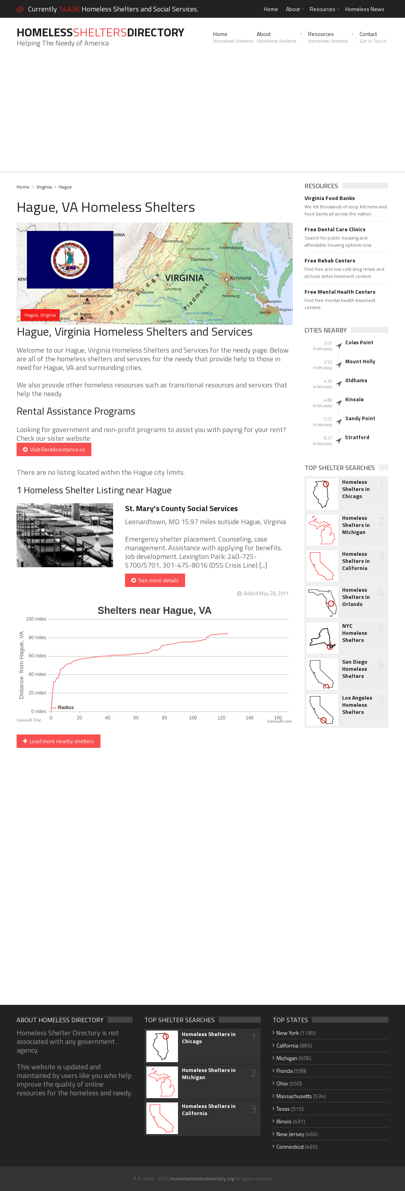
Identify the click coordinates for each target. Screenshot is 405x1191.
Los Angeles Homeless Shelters (357, 704)
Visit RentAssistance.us (54, 449)
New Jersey (290, 1134)
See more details (155, 580)
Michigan (286, 1058)
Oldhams (356, 380)
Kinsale (354, 399)
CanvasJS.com (279, 721)
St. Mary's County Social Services (181, 508)
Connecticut (290, 1146)
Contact (373, 37)
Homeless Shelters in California (356, 561)
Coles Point (359, 342)
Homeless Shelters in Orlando (356, 597)
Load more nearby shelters (58, 741)
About (293, 9)
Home (271, 9)
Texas (283, 1108)
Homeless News (364, 9)
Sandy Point (360, 418)
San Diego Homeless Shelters (354, 668)
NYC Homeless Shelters (354, 633)
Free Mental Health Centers (340, 291)
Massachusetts (294, 1096)
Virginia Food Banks (330, 198)
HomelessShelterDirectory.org (202, 1178)
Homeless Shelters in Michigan (356, 525)
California (287, 1045)
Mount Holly (360, 361)
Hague (65, 187)
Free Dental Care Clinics (335, 229)
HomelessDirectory (100, 32)
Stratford (357, 437)
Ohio (282, 1083)
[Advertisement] (202, 115)
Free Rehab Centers (330, 260)
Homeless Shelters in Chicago (356, 489)
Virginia (44, 187)
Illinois (283, 1121)
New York (287, 1033)
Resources (322, 9)
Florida (284, 1070)
